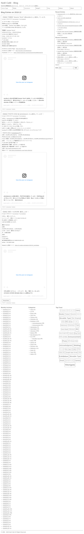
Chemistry (33, 319)
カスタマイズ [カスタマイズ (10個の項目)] (69, 360)
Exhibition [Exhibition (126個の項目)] (63, 356)
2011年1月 (6, 439)
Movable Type (36, 338)
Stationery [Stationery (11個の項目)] (64, 325)
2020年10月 (6, 332)
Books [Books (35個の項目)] (61, 314)
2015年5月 (6, 367)
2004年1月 (6, 524)
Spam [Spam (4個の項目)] (71, 333)
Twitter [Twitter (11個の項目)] (68, 314)
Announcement (8, 302)
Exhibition (13, 302)
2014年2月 (6, 394)
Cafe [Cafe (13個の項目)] (74, 349)
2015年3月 (6, 371)
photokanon (10, 118)
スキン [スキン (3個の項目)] (79, 314)
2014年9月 (6, 381)
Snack (32, 344)
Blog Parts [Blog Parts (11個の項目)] (77, 333)
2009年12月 (6, 454)
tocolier (8, 23)
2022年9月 (6, 321)
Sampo (32, 342)
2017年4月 (6, 348)
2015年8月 (6, 362)
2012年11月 (6, 416)
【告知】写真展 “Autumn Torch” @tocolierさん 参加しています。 (24, 17)
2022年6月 (6, 325)
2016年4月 (6, 354)
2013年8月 (6, 406)
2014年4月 (6, 390)
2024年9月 (6, 311)
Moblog (32, 332)
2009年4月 (6, 470)
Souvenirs (27, 8)
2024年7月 (6, 315)
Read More (6, 300)
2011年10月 (6, 427)
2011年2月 (6, 437)
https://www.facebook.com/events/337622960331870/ (28, 52)
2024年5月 (6, 319)
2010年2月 (6, 451)
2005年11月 (6, 491)
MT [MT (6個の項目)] (67, 333)
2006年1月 (6, 487)
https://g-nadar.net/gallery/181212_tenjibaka (27, 245)
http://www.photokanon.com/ (13, 148)
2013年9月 (6, 404)
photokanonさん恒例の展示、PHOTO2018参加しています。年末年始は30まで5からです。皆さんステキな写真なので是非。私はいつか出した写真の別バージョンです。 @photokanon (24, 198)
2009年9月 (6, 460)
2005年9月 (6, 495)
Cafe (31, 315)
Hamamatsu (33, 327)
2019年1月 (6, 336)
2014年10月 (6, 379)
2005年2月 (6, 505)
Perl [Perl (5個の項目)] (80, 352)
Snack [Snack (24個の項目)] (62, 360)
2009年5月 (6, 468)
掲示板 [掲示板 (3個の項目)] (70, 321)
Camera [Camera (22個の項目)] (77, 360)
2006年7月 (6, 483)
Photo (14, 8)
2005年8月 (6, 497)
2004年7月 (6, 516)
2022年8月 (6, 323)
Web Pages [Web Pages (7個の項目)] (68, 349)
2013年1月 (6, 412)
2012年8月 (6, 418)
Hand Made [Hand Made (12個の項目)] (64, 329)
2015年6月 (6, 365)
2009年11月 (6, 456)
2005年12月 (6, 489)
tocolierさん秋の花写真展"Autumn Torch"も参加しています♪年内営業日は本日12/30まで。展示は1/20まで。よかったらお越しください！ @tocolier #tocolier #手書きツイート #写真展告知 (24, 100)
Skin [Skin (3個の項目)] (77, 341)
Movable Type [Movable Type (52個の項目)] (65, 318)
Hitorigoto (33, 331)
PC (31, 336)
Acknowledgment (37, 323)
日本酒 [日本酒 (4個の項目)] (65, 336)
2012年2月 (6, 423)
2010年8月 (6, 443)
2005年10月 (6, 493)
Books (32, 313)
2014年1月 (6, 396)
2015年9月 (6, 360)
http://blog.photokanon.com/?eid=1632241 (20, 150)
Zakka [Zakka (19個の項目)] (78, 310)
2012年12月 (6, 414)
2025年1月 (6, 309)
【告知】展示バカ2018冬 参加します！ (15, 212)
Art (31, 311)
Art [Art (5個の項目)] (69, 341)
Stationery (33, 348)
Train (31, 352)
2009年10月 (6, 458)
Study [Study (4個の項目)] (72, 341)
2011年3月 (6, 435)
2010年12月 (6, 441)
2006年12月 (6, 476)
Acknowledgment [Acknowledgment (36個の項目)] (65, 345)
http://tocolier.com (21, 48)
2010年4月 (6, 447)
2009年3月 (6, 472)
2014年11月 (6, 377)
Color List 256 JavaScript (64, 18)
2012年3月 (6, 421)
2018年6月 (6, 346)
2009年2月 (6, 474)
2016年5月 (6, 352)
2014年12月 (6, 375)
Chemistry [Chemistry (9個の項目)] (71, 325)
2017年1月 (6, 350)
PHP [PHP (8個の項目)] (60, 337)
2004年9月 (6, 514)
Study (31, 350)
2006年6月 (6, 485)
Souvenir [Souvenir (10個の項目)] (73, 314)
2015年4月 (6, 369)
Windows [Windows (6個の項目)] (72, 329)
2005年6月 (6, 501)
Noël (4, 19)
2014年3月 (6, 392)
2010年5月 (6, 445)
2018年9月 (6, 342)
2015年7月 (6, 363)
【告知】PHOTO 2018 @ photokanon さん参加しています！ (23, 114)
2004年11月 (6, 511)
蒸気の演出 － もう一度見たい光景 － (67, 57)
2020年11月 (6, 331)
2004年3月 (6, 520)
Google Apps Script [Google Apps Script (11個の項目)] (71, 352)
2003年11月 (6, 528)
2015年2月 (6, 373)
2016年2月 (6, 358)
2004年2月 (6, 522)
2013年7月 (6, 408)
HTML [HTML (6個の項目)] (78, 349)
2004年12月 (6, 509)
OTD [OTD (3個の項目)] (63, 321)
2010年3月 (6, 449)
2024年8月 (6, 313)
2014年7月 (6, 385)
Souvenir (32, 346)
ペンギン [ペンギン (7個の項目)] (76, 321)
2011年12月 (6, 425)
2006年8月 (6, 481)
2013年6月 (6, 410)
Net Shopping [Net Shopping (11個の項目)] (76, 318)
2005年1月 (6, 507)
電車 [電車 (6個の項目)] (66, 321)
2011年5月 (6, 433)
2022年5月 (6, 327)
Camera (32, 317)
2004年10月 (6, 512)
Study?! (38, 8)
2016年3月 (6, 356)
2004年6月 (6, 518)
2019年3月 (6, 334)
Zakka (32, 354)
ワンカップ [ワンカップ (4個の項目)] (71, 310)
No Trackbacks (23, 19)
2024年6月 (6, 317)
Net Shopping (34, 334)
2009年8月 (6, 462)
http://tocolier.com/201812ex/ (24, 50)
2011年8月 (6, 429)
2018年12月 (6, 338)
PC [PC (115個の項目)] (77, 329)
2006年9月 (6, 480)
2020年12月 (6, 329)
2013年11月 (6, 400)
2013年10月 (6, 402)
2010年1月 (6, 452)
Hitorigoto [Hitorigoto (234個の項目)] (70, 365)
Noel (62, 59)
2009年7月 (6, 464)
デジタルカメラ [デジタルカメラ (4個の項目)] (64, 310)
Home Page (5, 8)
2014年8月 (6, 383)
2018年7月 (6, 344)
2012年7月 (6, 420)
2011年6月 (6, 431)
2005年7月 (6, 499)
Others (61, 8)
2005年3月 (6, 503)
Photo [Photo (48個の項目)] (64, 341)
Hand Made (33, 329)
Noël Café (6, 3)
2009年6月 (6, 466)
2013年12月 (6, 398)
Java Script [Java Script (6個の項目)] (62, 333)
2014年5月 (6, 389)
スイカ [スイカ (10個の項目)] (61, 349)
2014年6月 (6, 387)
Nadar (3, 236)
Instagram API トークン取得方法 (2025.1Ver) (69, 14)
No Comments (16, 19)
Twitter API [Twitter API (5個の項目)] (61, 352)
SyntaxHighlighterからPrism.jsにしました (68, 21)
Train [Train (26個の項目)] (77, 325)
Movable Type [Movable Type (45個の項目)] (75, 356)
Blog (15, 3)
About (72, 8)
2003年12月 (6, 526)
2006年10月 (6, 478)
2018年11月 (6, 340)
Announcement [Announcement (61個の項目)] (74, 337)
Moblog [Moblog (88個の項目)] (77, 345)
